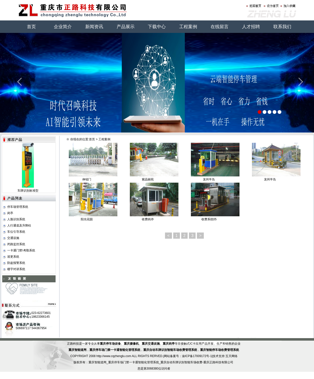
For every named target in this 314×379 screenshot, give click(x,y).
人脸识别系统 (16, 219)
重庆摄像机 (131, 343)
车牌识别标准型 (27, 190)
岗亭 (10, 213)
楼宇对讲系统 (16, 269)
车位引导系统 (16, 231)
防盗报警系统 (16, 263)
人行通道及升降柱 (19, 225)
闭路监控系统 (16, 244)
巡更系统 (13, 256)
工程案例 (188, 26)
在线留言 (220, 26)
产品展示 (126, 26)
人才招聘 (251, 26)
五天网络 (231, 356)
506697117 (23, 328)
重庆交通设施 (151, 343)
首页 (31, 26)
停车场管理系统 (17, 207)
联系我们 (282, 26)
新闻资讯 (94, 26)
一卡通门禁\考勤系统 (21, 250)
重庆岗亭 (169, 343)
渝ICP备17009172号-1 (197, 356)
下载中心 (157, 26)
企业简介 (63, 26)
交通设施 (13, 238)
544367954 (38, 328)
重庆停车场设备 (110, 343)
